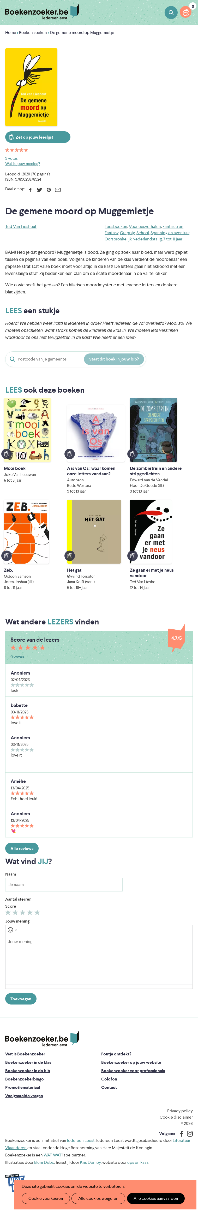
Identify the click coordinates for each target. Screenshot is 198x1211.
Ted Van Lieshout (21, 226)
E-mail (57, 190)
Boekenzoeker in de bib (27, 1076)
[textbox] (99, 965)
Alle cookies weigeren (95, 1198)
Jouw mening (17, 926)
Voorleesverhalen (145, 226)
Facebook (30, 190)
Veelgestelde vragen (24, 1101)
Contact (109, 1093)
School (142, 232)
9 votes (11, 158)
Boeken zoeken (171, 12)
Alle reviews (21, 854)
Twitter (39, 190)
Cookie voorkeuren (44, 1198)
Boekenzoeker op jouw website (131, 1068)
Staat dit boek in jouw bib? (114, 359)
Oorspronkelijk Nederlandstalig (133, 239)
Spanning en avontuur (170, 232)
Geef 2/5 (16, 919)
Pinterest (48, 190)
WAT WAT (53, 1160)
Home (10, 32)
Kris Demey (90, 1168)
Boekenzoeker (42, 12)
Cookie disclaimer (176, 1122)
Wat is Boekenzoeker (25, 1059)
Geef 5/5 (37, 919)
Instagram (188, 1139)
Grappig (127, 232)
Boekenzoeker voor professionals (133, 1076)
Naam (10, 879)
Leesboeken (116, 226)
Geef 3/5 (23, 919)
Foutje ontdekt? (116, 1059)
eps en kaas (137, 1168)
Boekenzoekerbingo (24, 1084)
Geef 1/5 (8, 919)
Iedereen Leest (81, 1146)
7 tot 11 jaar (172, 239)
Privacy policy (180, 1116)
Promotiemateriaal (22, 1093)
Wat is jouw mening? (22, 163)
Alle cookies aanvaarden (150, 1198)
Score (10, 911)
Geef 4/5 (30, 919)
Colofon (109, 1084)
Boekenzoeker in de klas (28, 1068)
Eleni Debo (44, 1168)
